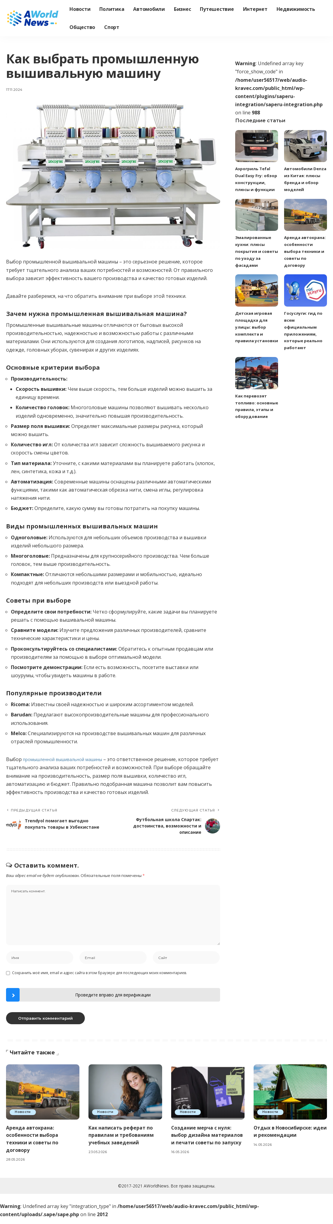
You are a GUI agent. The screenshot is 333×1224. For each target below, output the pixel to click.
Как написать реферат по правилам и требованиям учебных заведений (123, 1140)
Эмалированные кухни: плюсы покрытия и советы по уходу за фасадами (254, 257)
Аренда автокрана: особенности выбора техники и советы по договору (34, 1144)
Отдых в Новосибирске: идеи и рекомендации (286, 1137)
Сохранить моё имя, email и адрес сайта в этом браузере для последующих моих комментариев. (99, 978)
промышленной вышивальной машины (70, 759)
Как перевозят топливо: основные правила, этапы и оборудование (255, 422)
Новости (24, 1117)
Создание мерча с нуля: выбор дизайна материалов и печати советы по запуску (203, 1144)
